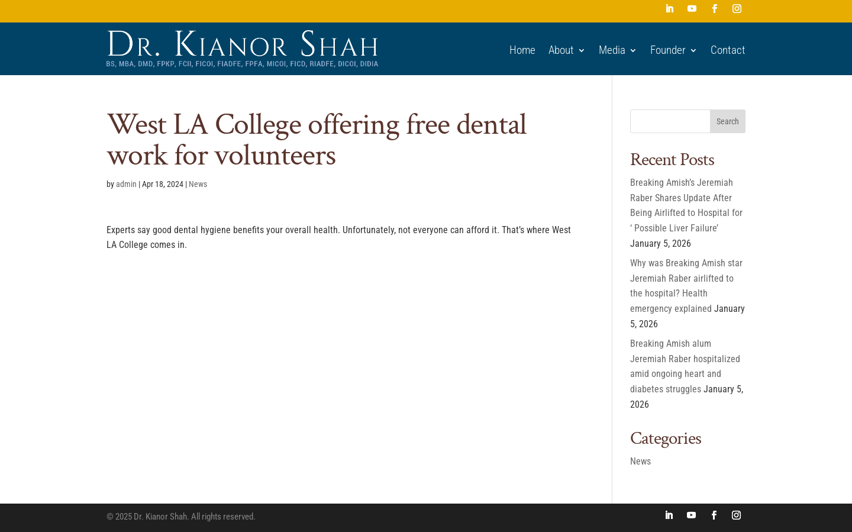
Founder (668, 50)
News (198, 184)
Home (522, 50)
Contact (728, 50)
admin (126, 184)
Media (612, 50)
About (561, 50)
